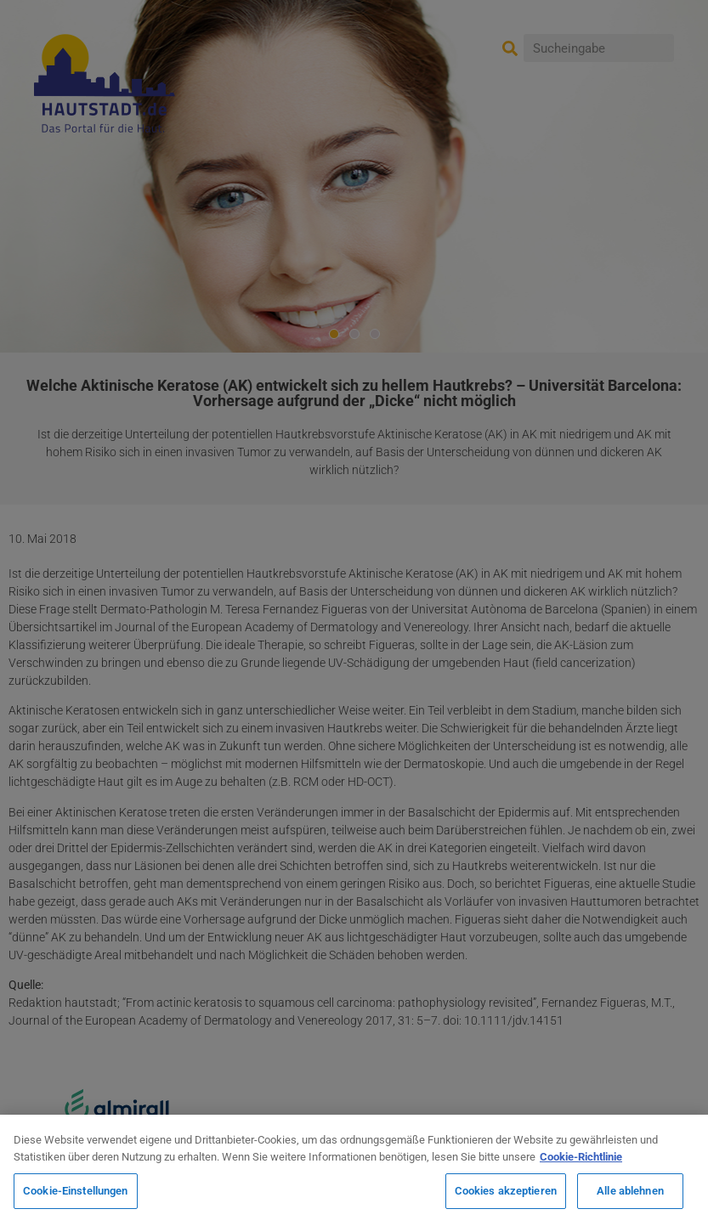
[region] (354, 1170)
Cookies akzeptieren (506, 1190)
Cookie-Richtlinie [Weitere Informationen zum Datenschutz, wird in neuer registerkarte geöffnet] (581, 1156)
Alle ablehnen (630, 1190)
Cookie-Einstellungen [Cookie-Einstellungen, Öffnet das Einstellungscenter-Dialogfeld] (75, 1190)
